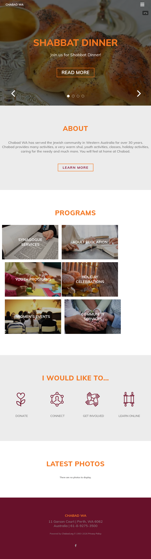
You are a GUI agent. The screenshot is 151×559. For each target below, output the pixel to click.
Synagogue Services (30, 242)
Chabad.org (67, 533)
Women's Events (33, 316)
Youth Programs (33, 279)
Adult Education (90, 242)
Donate (21, 416)
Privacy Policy (94, 533)
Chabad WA (14, 4)
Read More (75, 72)
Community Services (92, 316)
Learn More (76, 167)
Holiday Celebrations (90, 279)
